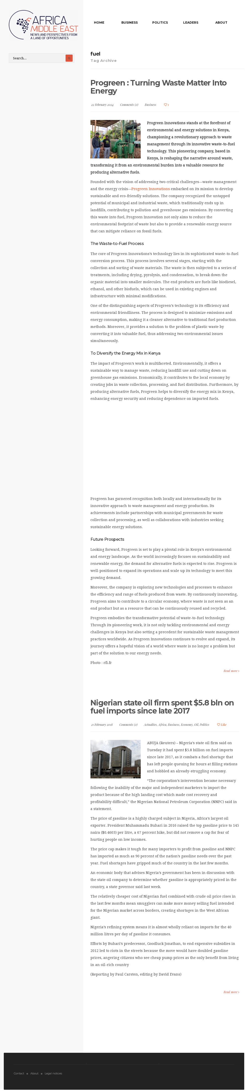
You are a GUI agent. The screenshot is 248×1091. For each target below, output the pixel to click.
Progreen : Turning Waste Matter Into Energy (158, 87)
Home (99, 22)
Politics (160, 22)
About (221, 22)
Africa (162, 725)
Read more (231, 671)
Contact (19, 1073)
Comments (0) (129, 105)
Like (221, 725)
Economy (187, 725)
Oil (196, 725)
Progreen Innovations (150, 189)
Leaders (190, 22)
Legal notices (53, 1073)
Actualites (150, 725)
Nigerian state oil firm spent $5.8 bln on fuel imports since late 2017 (162, 707)
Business (129, 22)
